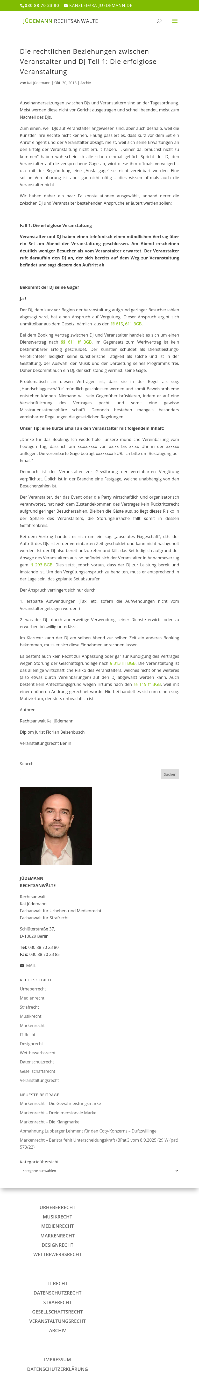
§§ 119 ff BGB (147, 684)
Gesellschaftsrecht (37, 1071)
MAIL (31, 965)
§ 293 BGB (41, 565)
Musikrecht (30, 1016)
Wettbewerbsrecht (38, 1053)
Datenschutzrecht (37, 1062)
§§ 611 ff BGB (76, 342)
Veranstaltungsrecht (39, 1080)
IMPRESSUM (57, 1359)
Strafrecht (29, 1007)
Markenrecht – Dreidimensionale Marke (58, 1113)
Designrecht (31, 1044)
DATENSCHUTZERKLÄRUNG (57, 1369)
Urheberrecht (33, 989)
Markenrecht (32, 1025)
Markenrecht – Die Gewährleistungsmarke (60, 1103)
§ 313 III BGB (123, 663)
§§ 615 (117, 324)
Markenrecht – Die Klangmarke (50, 1122)
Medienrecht (32, 998)
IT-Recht (27, 1034)
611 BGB (133, 324)
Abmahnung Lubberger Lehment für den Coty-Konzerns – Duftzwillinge (88, 1131)
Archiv (85, 82)
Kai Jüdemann (38, 82)
